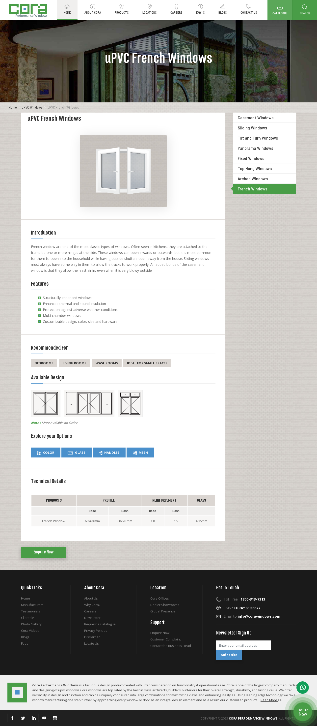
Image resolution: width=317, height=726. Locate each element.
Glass (76, 452)
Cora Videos (30, 630)
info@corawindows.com (259, 616)
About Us (91, 598)
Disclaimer (92, 637)
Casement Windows (255, 117)
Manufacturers (32, 605)
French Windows (252, 188)
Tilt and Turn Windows (258, 138)
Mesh (140, 452)
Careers (90, 611)
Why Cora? (92, 605)
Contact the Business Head (170, 645)
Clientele (27, 617)
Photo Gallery (31, 624)
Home (13, 107)
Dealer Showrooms (164, 605)
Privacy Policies (95, 630)
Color (45, 452)
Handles (109, 452)
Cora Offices (159, 598)
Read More (269, 700)
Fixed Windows (251, 158)
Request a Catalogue (100, 624)
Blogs (25, 637)
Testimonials (30, 611)
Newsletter (92, 617)
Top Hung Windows (255, 168)
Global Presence (162, 611)
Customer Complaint (165, 639)
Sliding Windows (252, 127)
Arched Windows (253, 178)
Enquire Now (43, 552)
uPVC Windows (32, 107)
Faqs (24, 643)
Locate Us (91, 643)
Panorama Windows (255, 148)
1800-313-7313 (252, 599)
